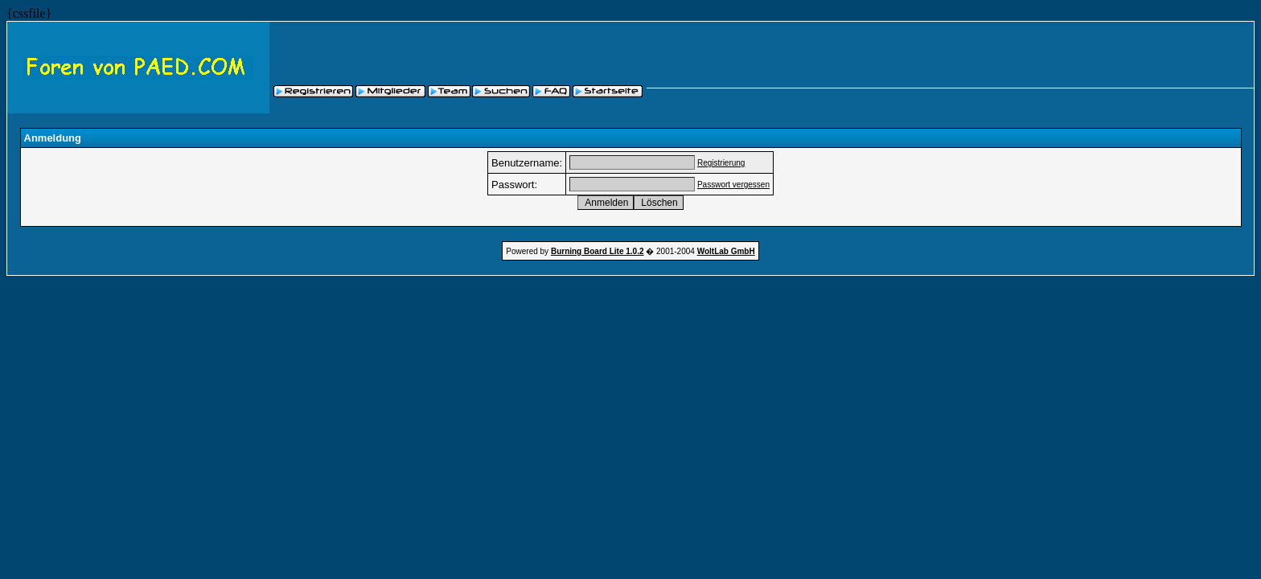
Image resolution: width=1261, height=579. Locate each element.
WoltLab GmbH (726, 251)
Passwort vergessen (733, 184)
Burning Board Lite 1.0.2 (597, 251)
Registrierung (721, 162)
